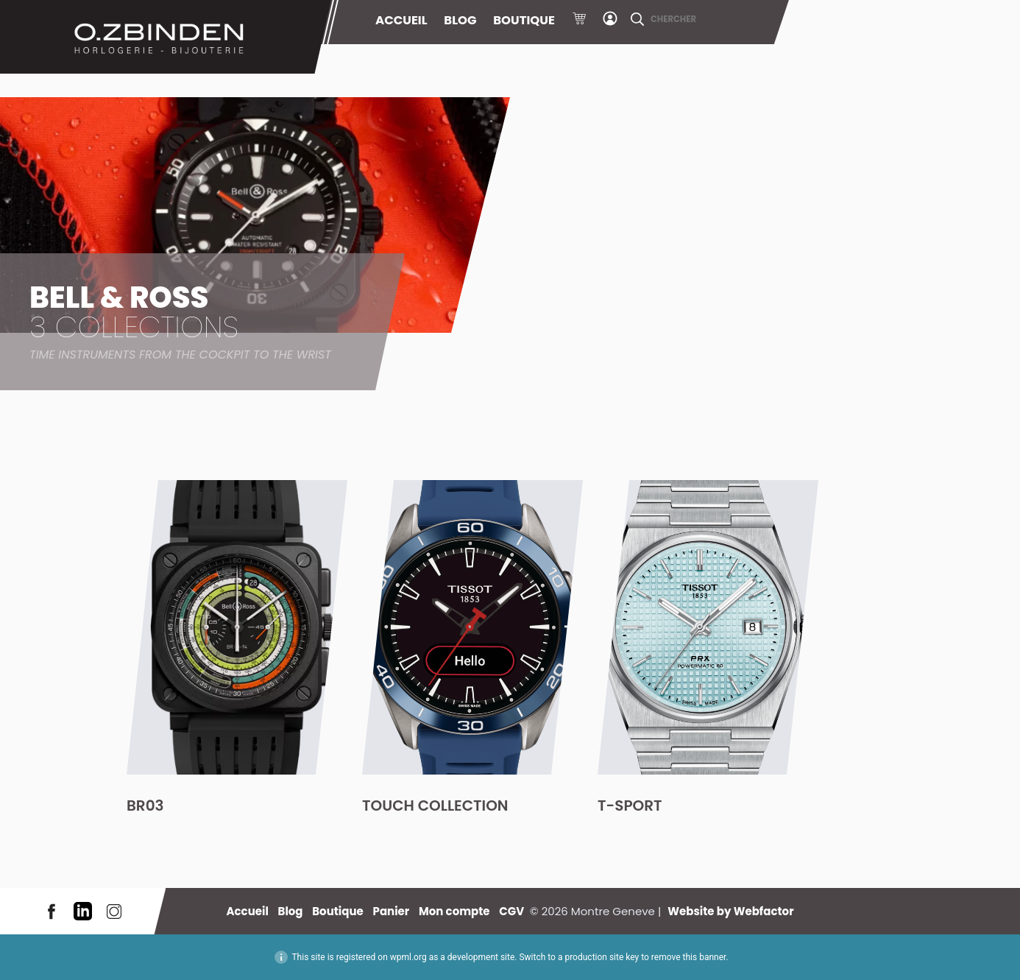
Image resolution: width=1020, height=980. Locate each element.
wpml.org (408, 957)
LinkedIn (83, 911)
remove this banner (688, 957)
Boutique (524, 20)
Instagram (114, 911)
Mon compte (610, 21)
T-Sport (630, 805)
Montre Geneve (165, 37)
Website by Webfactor (730, 911)
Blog (460, 20)
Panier (579, 21)
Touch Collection (435, 805)
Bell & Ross (180, 320)
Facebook (51, 911)
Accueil (401, 20)
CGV (511, 911)
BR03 (145, 805)
